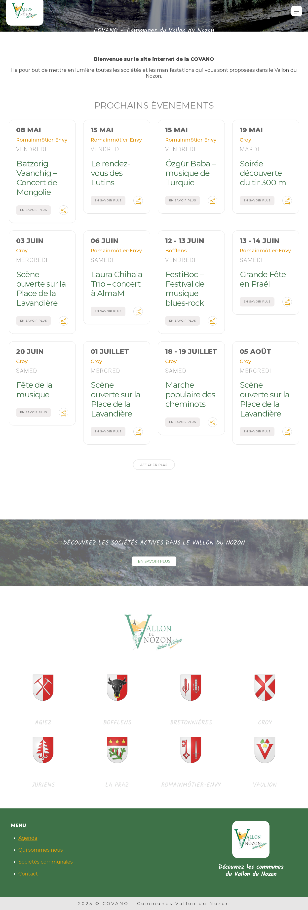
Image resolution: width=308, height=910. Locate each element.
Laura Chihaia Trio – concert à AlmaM (116, 286)
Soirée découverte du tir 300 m (263, 176)
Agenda (27, 838)
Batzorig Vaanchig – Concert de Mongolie (36, 181)
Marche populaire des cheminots (190, 397)
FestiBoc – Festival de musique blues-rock (184, 291)
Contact (28, 874)
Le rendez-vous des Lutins (110, 176)
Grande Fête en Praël (263, 282)
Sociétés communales (45, 862)
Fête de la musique (34, 392)
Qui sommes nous (40, 850)
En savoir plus (33, 213)
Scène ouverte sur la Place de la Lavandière (41, 291)
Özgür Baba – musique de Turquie (190, 176)
